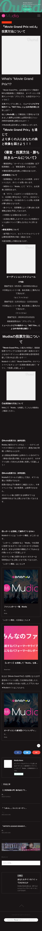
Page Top (21, 913)
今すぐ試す (27, 9)
